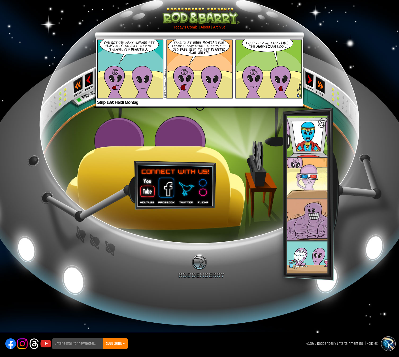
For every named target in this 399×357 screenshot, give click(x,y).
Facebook (165, 188)
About (205, 27)
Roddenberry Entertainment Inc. (340, 343)
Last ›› (322, 84)
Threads (34, 343)
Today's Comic (185, 27)
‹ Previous (89, 80)
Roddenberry (201, 266)
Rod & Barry (199, 12)
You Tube (147, 188)
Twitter (186, 188)
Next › (309, 80)
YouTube (45, 343)
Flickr (203, 188)
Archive (219, 27)
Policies (372, 343)
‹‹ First (76, 84)
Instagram (22, 343)
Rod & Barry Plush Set (307, 194)
